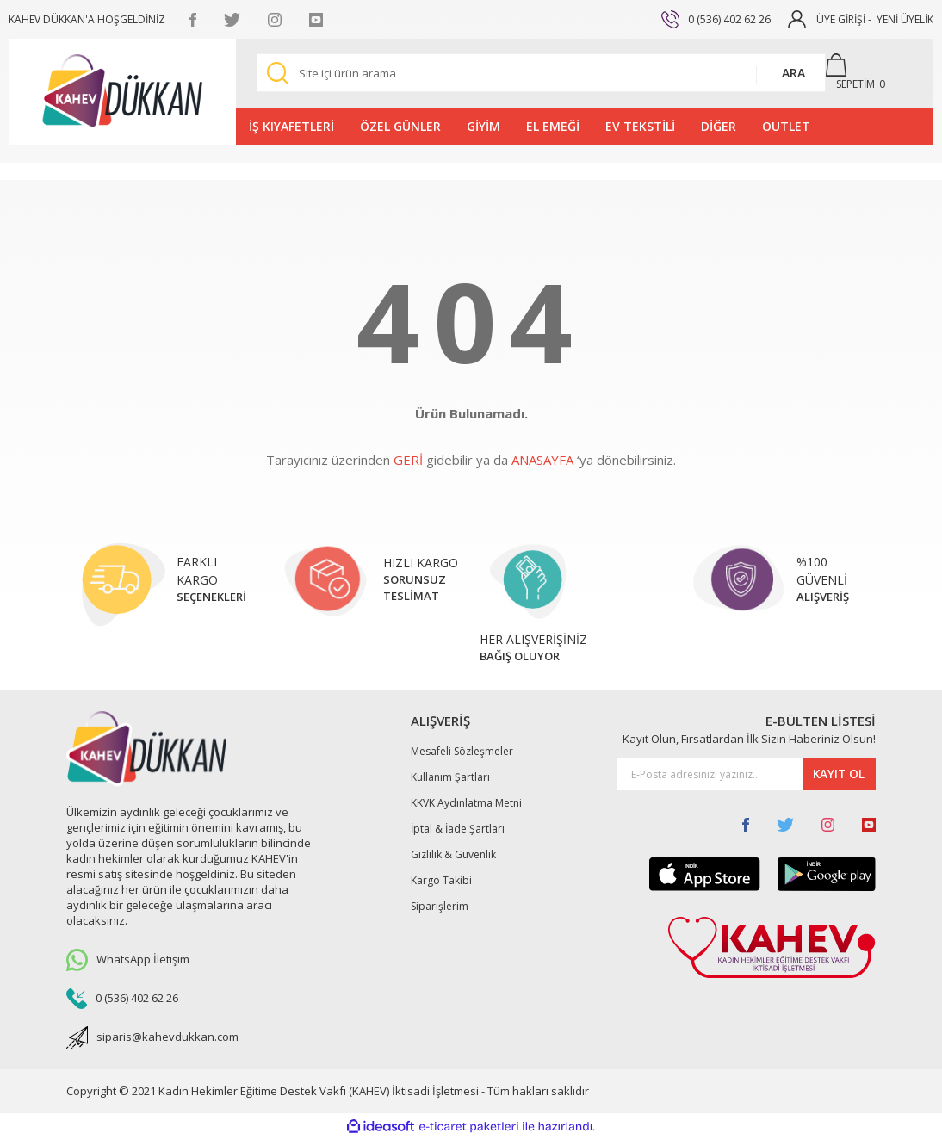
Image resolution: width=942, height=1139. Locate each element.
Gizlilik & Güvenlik (453, 854)
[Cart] (863, 72)
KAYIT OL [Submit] (837, 774)
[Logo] (121, 92)
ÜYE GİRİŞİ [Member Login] (840, 19)
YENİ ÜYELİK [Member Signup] (905, 19)
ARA (793, 73)
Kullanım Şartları (450, 777)
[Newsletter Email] (746, 774)
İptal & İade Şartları (458, 828)
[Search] (542, 72)
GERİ (408, 459)
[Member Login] (797, 18)
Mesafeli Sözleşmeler (462, 751)
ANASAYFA (542, 459)
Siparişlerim (439, 906)
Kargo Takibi (441, 880)
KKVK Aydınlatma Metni (466, 802)
